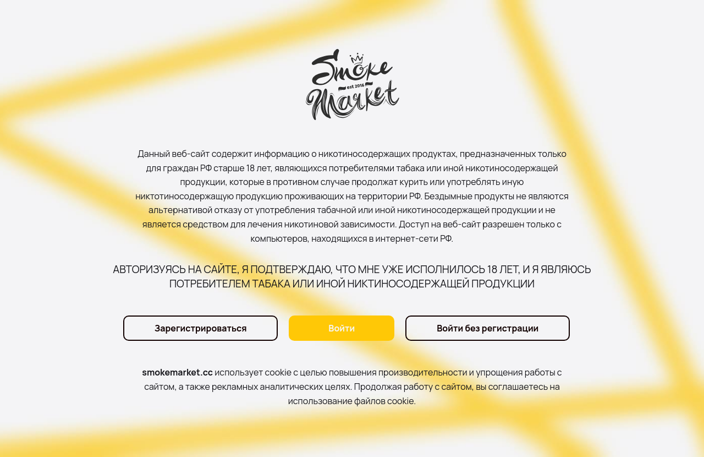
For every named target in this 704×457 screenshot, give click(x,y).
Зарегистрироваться (201, 328)
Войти (341, 328)
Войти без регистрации (487, 328)
